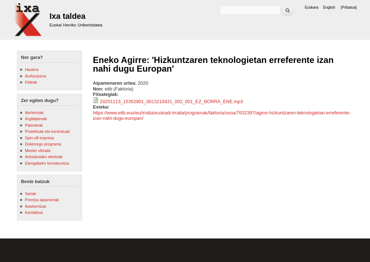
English (329, 7)
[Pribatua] (349, 7)
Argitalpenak (36, 119)
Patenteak (34, 125)
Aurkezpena (35, 76)
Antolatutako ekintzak (44, 157)
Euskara (311, 7)
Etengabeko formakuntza (47, 163)
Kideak (31, 82)
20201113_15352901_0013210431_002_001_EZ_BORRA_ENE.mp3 (171, 101)
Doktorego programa (43, 144)
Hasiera (32, 69)
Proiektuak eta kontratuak (47, 131)
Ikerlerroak (34, 112)
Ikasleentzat (35, 206)
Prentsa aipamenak (42, 200)
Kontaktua (34, 212)
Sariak (30, 193)
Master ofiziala (38, 150)
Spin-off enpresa (39, 138)
